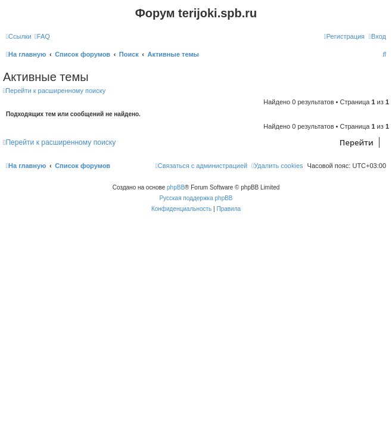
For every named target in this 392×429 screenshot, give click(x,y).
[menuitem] (42, 36)
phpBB (176, 187)
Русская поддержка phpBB (195, 198)
